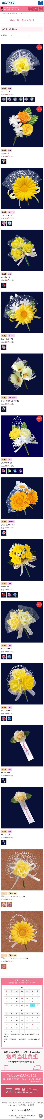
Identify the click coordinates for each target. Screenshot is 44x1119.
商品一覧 (14, 13)
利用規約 (22, 1105)
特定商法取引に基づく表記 (11, 1103)
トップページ (5, 13)
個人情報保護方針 (29, 1103)
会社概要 (31, 1105)
